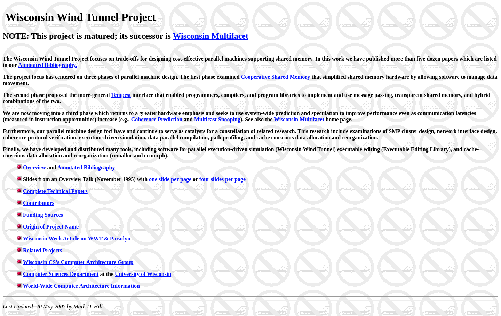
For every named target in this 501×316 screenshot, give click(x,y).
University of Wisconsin (143, 274)
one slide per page (170, 179)
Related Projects (42, 250)
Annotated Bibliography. (47, 65)
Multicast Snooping (217, 119)
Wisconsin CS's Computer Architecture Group (78, 262)
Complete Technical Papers (55, 191)
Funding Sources (43, 215)
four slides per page (222, 179)
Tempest (121, 95)
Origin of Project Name (51, 227)
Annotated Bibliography (86, 167)
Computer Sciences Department (60, 274)
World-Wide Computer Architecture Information (81, 286)
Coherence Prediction (156, 119)
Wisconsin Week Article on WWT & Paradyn (76, 238)
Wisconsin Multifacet (210, 35)
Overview (34, 167)
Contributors (38, 203)
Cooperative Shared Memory (275, 77)
